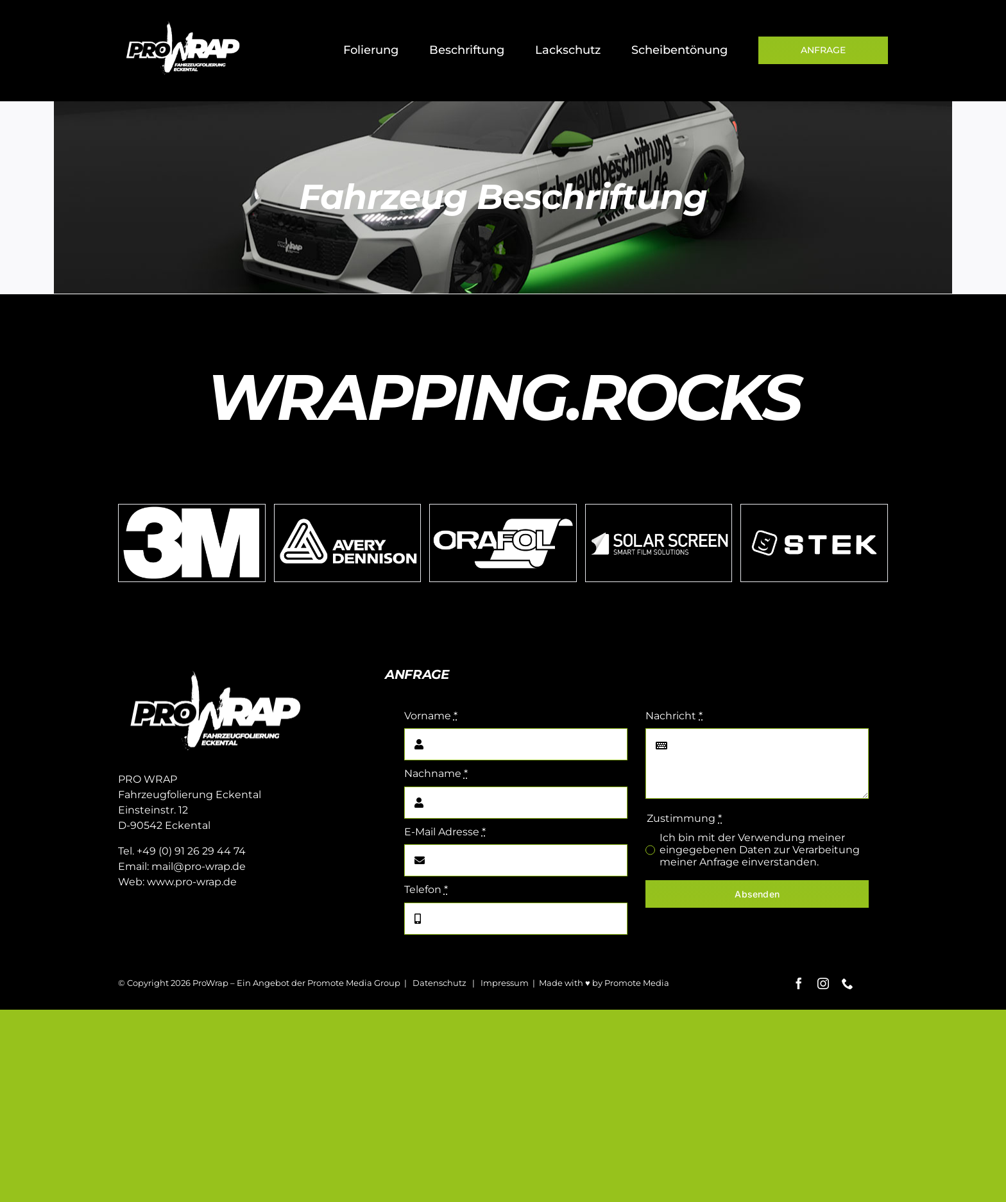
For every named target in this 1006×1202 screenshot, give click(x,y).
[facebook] (799, 983)
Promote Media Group (353, 983)
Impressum (505, 983)
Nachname (436, 773)
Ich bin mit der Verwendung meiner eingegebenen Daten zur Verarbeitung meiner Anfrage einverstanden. (760, 849)
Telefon (426, 889)
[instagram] (823, 983)
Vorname (430, 716)
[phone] (847, 983)
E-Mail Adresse (445, 832)
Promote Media (636, 983)
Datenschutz (439, 983)
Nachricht (674, 716)
